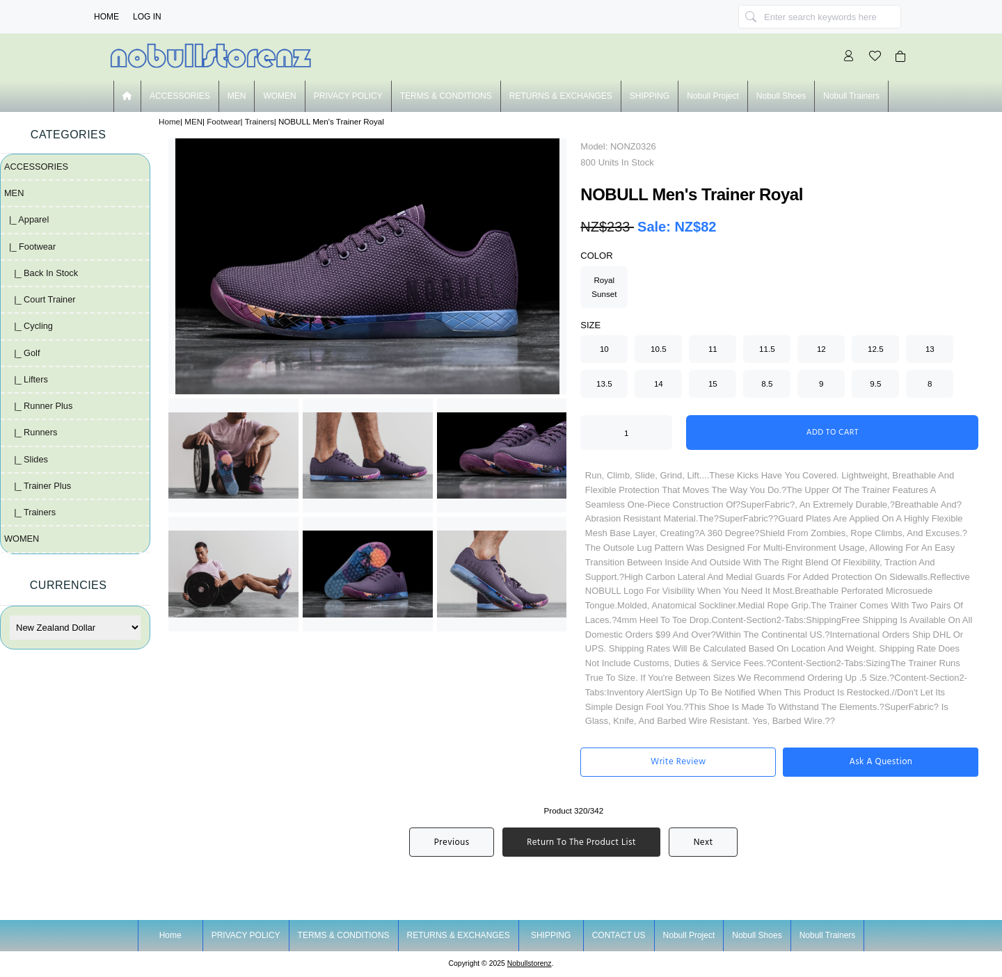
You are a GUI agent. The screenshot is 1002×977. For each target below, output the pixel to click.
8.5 (766, 383)
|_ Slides (26, 459)
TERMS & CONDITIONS (446, 96)
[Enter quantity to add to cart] (626, 432)
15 (712, 383)
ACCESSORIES (180, 96)
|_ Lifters (26, 379)
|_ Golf (22, 353)
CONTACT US (619, 935)
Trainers (259, 121)
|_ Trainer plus (37, 486)
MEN (193, 121)
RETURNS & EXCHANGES (560, 96)
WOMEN (279, 96)
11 (712, 348)
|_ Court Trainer (40, 299)
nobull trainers (851, 96)
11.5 (767, 348)
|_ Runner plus (38, 406)
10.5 (659, 348)
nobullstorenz (529, 963)
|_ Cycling (28, 326)
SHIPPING (649, 96)
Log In (147, 17)
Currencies (68, 585)
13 (930, 348)
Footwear (223, 121)
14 (658, 383)
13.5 (604, 383)
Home (106, 17)
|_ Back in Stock (41, 273)
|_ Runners (30, 432)
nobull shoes (781, 96)
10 (604, 348)
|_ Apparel (26, 219)
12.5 (876, 348)
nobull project (713, 96)
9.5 (875, 383)
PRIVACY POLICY (348, 96)
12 (821, 348)
